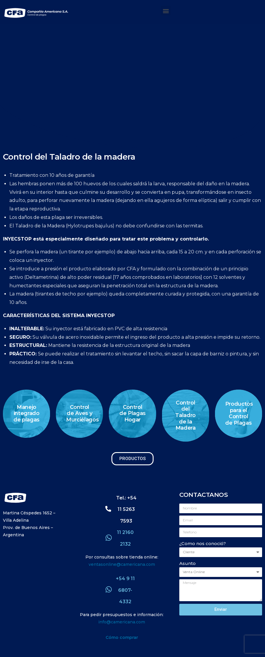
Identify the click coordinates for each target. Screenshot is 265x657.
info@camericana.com (121, 622)
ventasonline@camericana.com (122, 564)
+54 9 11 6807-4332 (125, 590)
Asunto (187, 563)
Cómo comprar (122, 637)
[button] (166, 10)
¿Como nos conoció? (202, 543)
